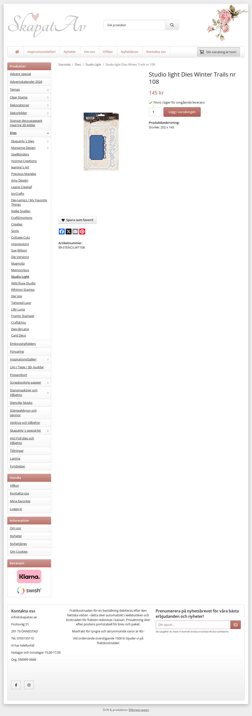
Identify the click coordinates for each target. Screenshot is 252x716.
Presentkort (18, 375)
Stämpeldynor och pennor (23, 412)
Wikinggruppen (139, 710)
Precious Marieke (23, 174)
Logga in (16, 509)
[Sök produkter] (134, 25)
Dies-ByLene (20, 329)
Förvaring (17, 351)
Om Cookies (18, 551)
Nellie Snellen (20, 211)
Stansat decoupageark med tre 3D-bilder (26, 122)
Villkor (108, 51)
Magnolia (18, 263)
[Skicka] (236, 624)
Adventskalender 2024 (26, 81)
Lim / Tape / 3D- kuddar (27, 367)
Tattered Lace (21, 302)
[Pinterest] (82, 231)
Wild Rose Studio (23, 283)
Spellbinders (20, 154)
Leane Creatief (21, 187)
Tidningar (17, 450)
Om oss (89, 51)
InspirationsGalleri (41, 51)
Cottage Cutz (20, 237)
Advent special (20, 74)
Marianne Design (31, 147)
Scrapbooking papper (30, 382)
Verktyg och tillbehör (25, 422)
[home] (17, 52)
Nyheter (70, 51)
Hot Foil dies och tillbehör (22, 440)
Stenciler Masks (21, 402)
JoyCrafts (17, 193)
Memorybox (20, 270)
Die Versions (20, 257)
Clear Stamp (30, 97)
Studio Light (20, 276)
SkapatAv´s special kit (30, 430)
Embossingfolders (23, 343)
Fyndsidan (17, 466)
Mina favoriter (20, 501)
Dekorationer (30, 105)
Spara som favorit (77, 220)
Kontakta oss (156, 51)
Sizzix (15, 231)
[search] (172, 25)
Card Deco (18, 335)
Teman (30, 89)
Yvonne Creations (24, 161)
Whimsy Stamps (23, 289)
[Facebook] (61, 231)
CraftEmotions (21, 217)
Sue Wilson (19, 250)
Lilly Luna (18, 309)
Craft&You (18, 322)
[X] (68, 231)
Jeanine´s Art (20, 167)
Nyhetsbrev (129, 51)
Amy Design (19, 180)
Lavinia (15, 458)
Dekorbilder (30, 113)
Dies (30, 133)
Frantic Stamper (22, 316)
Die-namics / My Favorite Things (29, 202)
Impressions (20, 244)
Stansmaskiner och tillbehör (30, 392)
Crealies (16, 224)
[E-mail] (75, 231)
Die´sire (16, 296)
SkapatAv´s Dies (31, 141)
